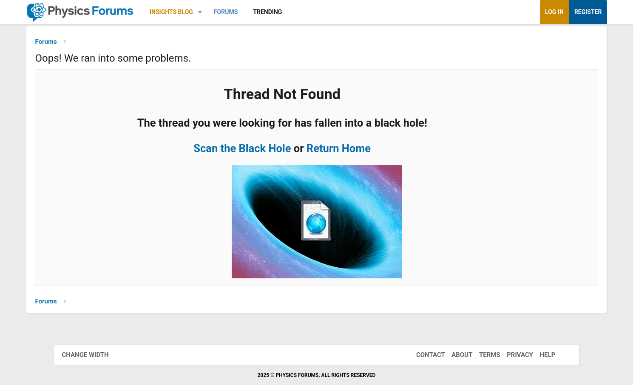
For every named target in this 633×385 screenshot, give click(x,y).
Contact (425, 355)
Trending (300, 11)
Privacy (514, 355)
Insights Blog (204, 11)
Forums (259, 11)
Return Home (360, 150)
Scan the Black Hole (263, 150)
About (456, 355)
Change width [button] (91, 355)
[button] (233, 12)
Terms (484, 355)
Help (542, 355)
